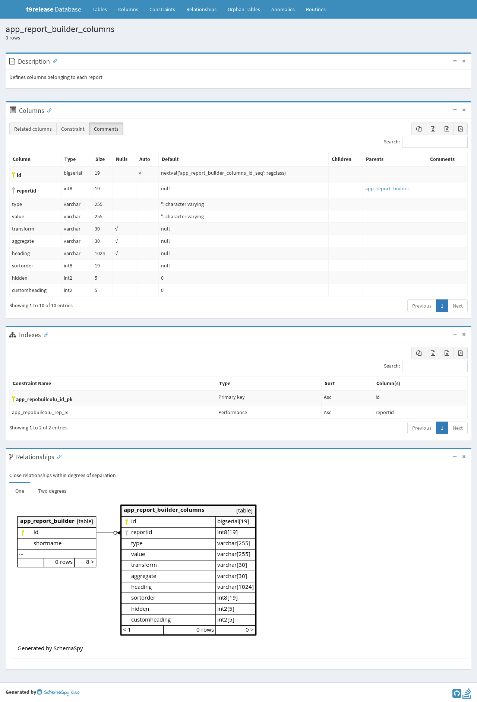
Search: (426, 142)
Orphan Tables (244, 9)
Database (53, 9)
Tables (102, 9)
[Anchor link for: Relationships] (57, 456)
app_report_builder (387, 188)
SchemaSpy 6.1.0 (58, 692)
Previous (422, 305)
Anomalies (283, 9)
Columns (128, 9)
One (19, 490)
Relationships (201, 9)
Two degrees (52, 490)
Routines (316, 9)
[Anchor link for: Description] (53, 60)
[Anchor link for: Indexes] (44, 334)
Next (458, 305)
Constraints (162, 9)
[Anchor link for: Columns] (47, 110)
